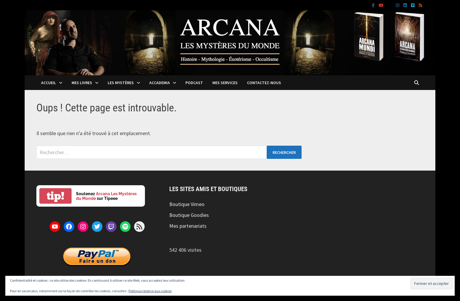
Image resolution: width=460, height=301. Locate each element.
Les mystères (121, 82)
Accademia (159, 82)
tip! (55, 196)
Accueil (48, 82)
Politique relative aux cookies (150, 291)
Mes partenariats (188, 225)
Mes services (225, 82)
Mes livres (82, 82)
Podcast (194, 82)
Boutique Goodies (189, 215)
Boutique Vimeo (186, 204)
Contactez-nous (264, 82)
